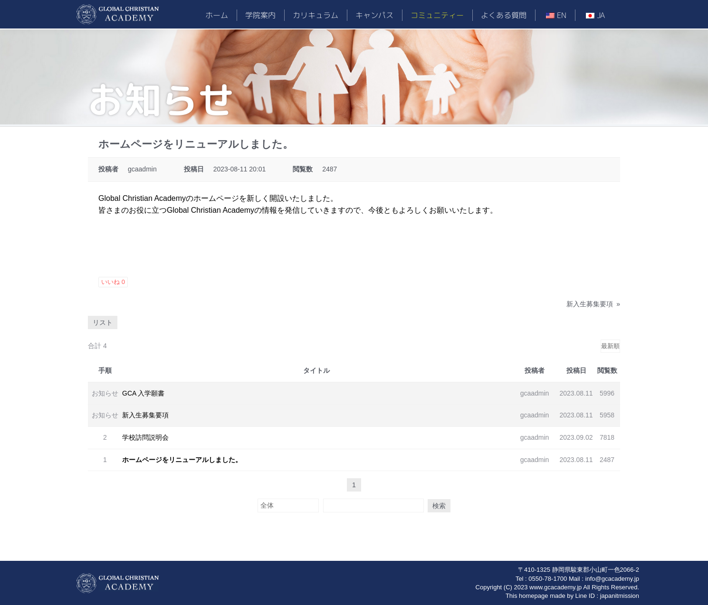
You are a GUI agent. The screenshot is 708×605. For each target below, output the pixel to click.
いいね (113, 281)
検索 (433, 505)
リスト (103, 322)
